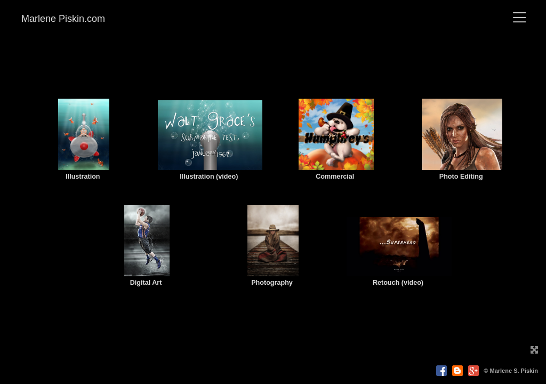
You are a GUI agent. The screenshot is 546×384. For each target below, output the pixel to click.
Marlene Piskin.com (63, 18)
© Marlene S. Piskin (511, 370)
